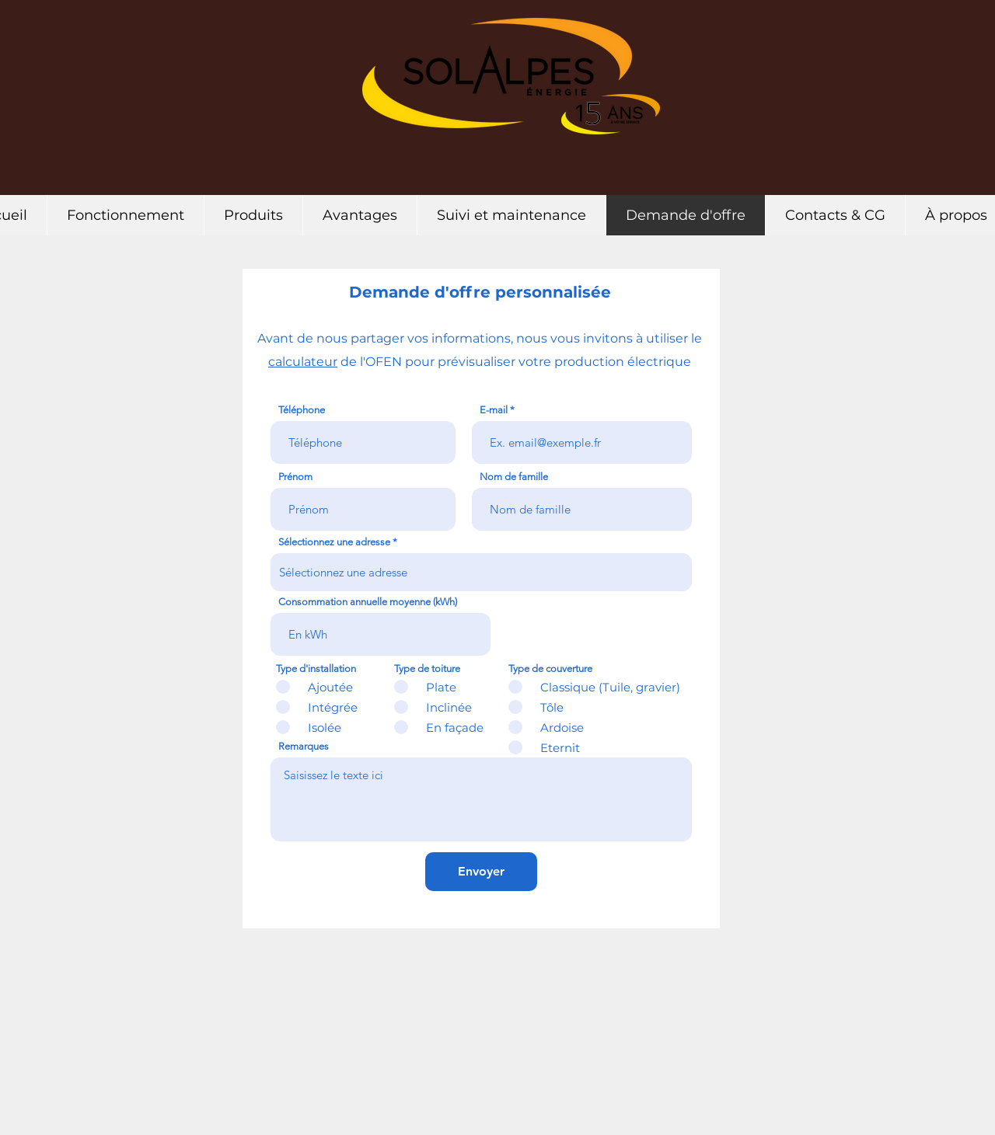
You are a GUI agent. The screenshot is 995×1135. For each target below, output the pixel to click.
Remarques (303, 746)
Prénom (295, 477)
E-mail (494, 410)
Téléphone (301, 410)
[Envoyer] (481, 871)
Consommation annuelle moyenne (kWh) (367, 602)
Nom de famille (514, 477)
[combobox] (481, 572)
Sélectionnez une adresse (334, 542)
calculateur (302, 361)
